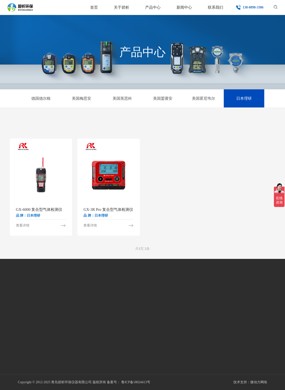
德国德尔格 (41, 98)
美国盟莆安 (162, 98)
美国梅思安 (81, 98)
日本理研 (244, 98)
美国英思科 (122, 98)
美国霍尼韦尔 (203, 98)
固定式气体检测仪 (193, 122)
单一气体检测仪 (24, 122)
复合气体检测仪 (159, 122)
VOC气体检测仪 (126, 122)
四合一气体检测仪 (91, 122)
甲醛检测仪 (57, 122)
